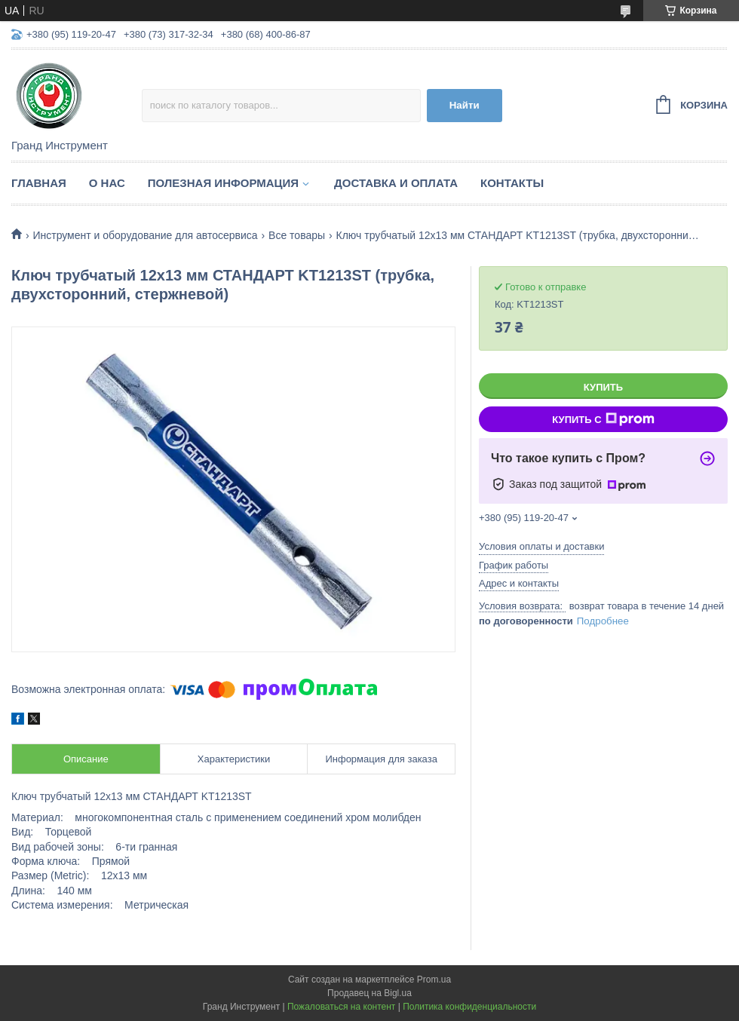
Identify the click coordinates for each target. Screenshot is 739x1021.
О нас (107, 183)
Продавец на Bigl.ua (369, 993)
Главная (38, 183)
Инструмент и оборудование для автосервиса (144, 235)
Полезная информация (223, 183)
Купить (603, 387)
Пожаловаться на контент (341, 1006)
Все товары (296, 235)
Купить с (603, 419)
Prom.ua (434, 979)
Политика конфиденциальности (469, 1006)
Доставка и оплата (396, 183)
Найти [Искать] (464, 105)
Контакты (512, 183)
